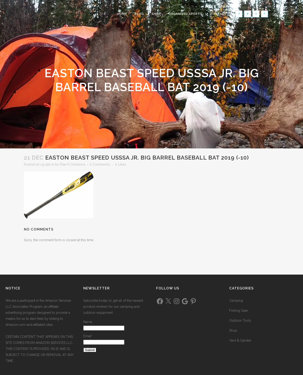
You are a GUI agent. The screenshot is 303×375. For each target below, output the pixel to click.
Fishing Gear (238, 310)
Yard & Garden (240, 340)
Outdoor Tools (240, 320)
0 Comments (100, 164)
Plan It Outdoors (72, 164)
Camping (236, 300)
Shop (233, 330)
